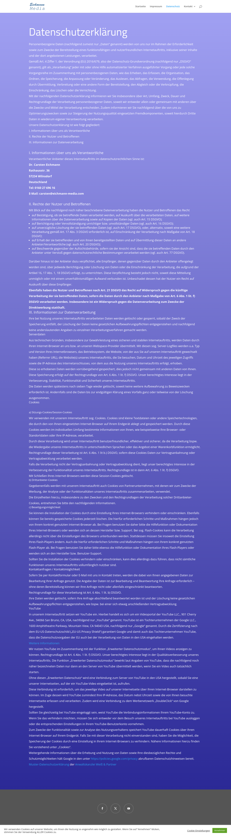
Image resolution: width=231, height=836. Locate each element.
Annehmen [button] (219, 830)
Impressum (156, 6)
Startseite (140, 6)
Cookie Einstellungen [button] (198, 830)
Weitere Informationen (44, 643)
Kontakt (188, 6)
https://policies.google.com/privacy (114, 758)
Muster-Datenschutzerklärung (49, 764)
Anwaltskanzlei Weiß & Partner (95, 764)
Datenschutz (173, 6)
